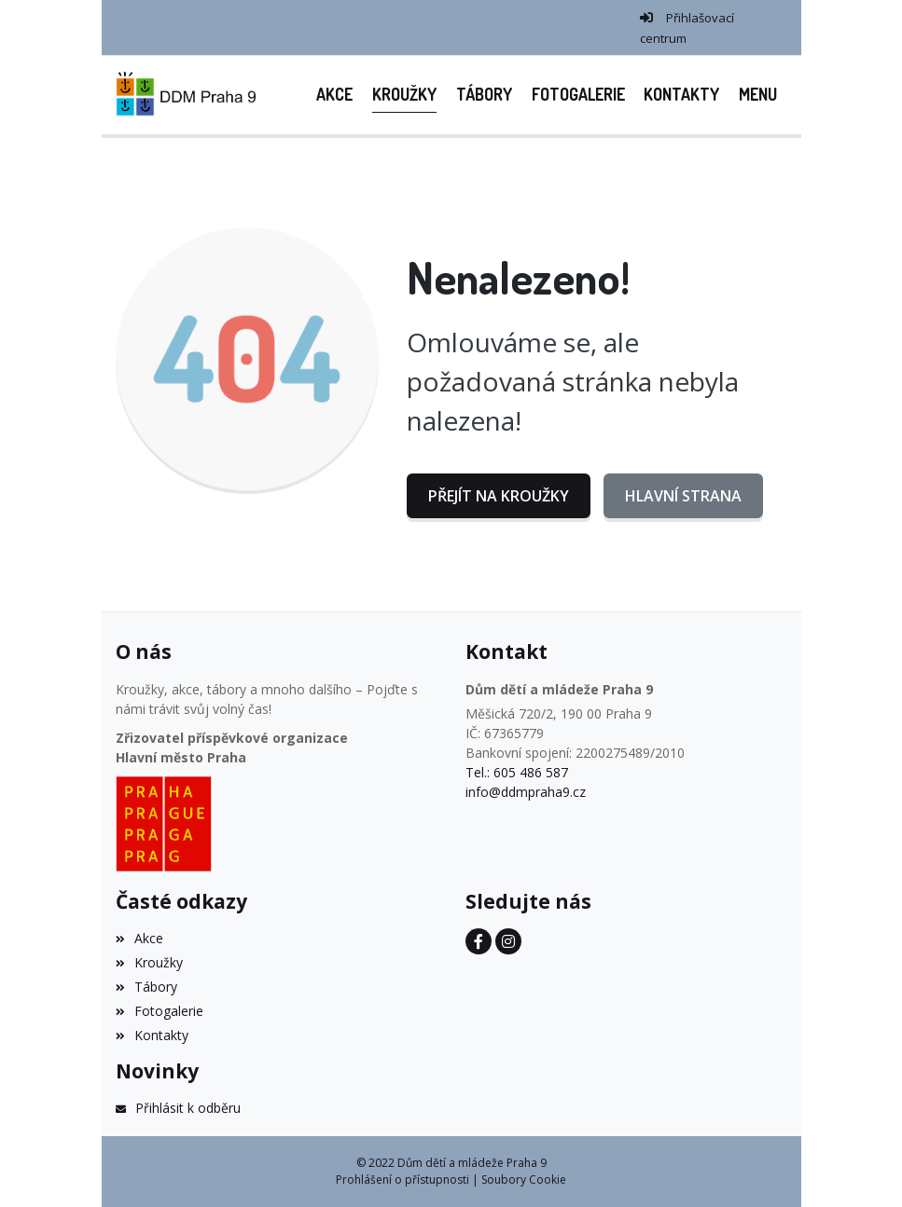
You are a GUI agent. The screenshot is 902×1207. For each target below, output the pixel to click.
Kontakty (152, 1035)
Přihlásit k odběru (178, 1108)
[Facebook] (478, 941)
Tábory (146, 986)
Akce (139, 938)
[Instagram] (508, 941)
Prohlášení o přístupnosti (402, 1179)
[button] (758, 94)
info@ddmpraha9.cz (525, 792)
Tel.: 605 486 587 (516, 772)
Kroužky (149, 962)
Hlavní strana (683, 496)
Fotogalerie (159, 1011)
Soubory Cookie (523, 1179)
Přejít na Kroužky (498, 496)
